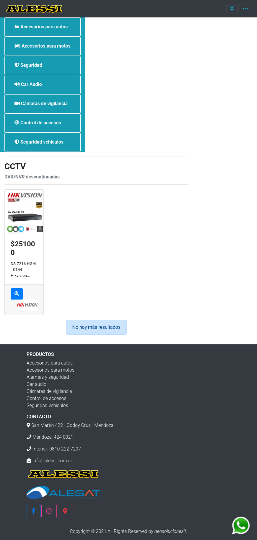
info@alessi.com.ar (52, 460)
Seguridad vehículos (47, 405)
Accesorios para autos (50, 363)
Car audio (36, 384)
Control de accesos (46, 398)
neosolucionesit (170, 531)
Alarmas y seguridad (48, 377)
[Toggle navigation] (232, 8)
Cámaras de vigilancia (49, 391)
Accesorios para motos (50, 370)
